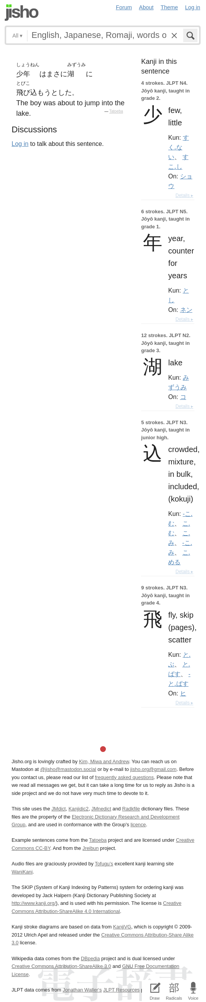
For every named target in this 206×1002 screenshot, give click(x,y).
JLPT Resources (121, 990)
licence (138, 824)
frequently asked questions (124, 777)
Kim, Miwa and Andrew (104, 761)
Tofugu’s (104, 864)
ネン (186, 309)
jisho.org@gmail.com (153, 769)
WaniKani (22, 872)
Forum (124, 7)
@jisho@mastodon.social (68, 769)
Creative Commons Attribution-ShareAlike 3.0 (61, 966)
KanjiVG (122, 927)
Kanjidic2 (78, 809)
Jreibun (90, 848)
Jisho (22, 12)
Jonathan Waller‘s (82, 990)
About (146, 7)
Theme (169, 7)
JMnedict (101, 809)
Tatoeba (116, 111)
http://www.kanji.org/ (34, 903)
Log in (192, 7)
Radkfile (131, 809)
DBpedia (90, 958)
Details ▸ (184, 195)
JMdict (58, 809)
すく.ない (178, 147)
